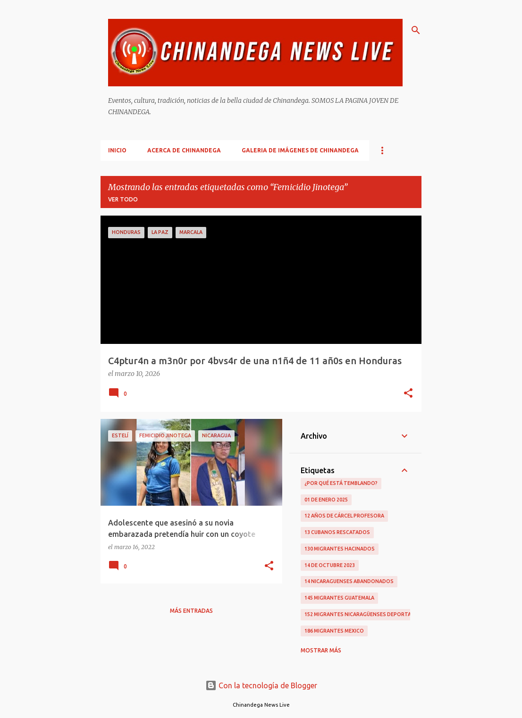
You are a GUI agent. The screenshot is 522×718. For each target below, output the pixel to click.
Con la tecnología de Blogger (261, 685)
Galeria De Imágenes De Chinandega (300, 150)
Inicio (117, 150)
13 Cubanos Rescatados (337, 532)
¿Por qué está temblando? (341, 483)
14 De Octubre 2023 (329, 565)
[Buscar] (415, 30)
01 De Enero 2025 (326, 499)
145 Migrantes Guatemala (339, 598)
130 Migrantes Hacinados (339, 548)
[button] (408, 394)
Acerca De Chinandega (184, 150)
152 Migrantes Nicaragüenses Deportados (363, 614)
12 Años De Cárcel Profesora (344, 515)
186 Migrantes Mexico (334, 631)
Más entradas (191, 611)
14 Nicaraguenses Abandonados (349, 581)
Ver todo (123, 199)
